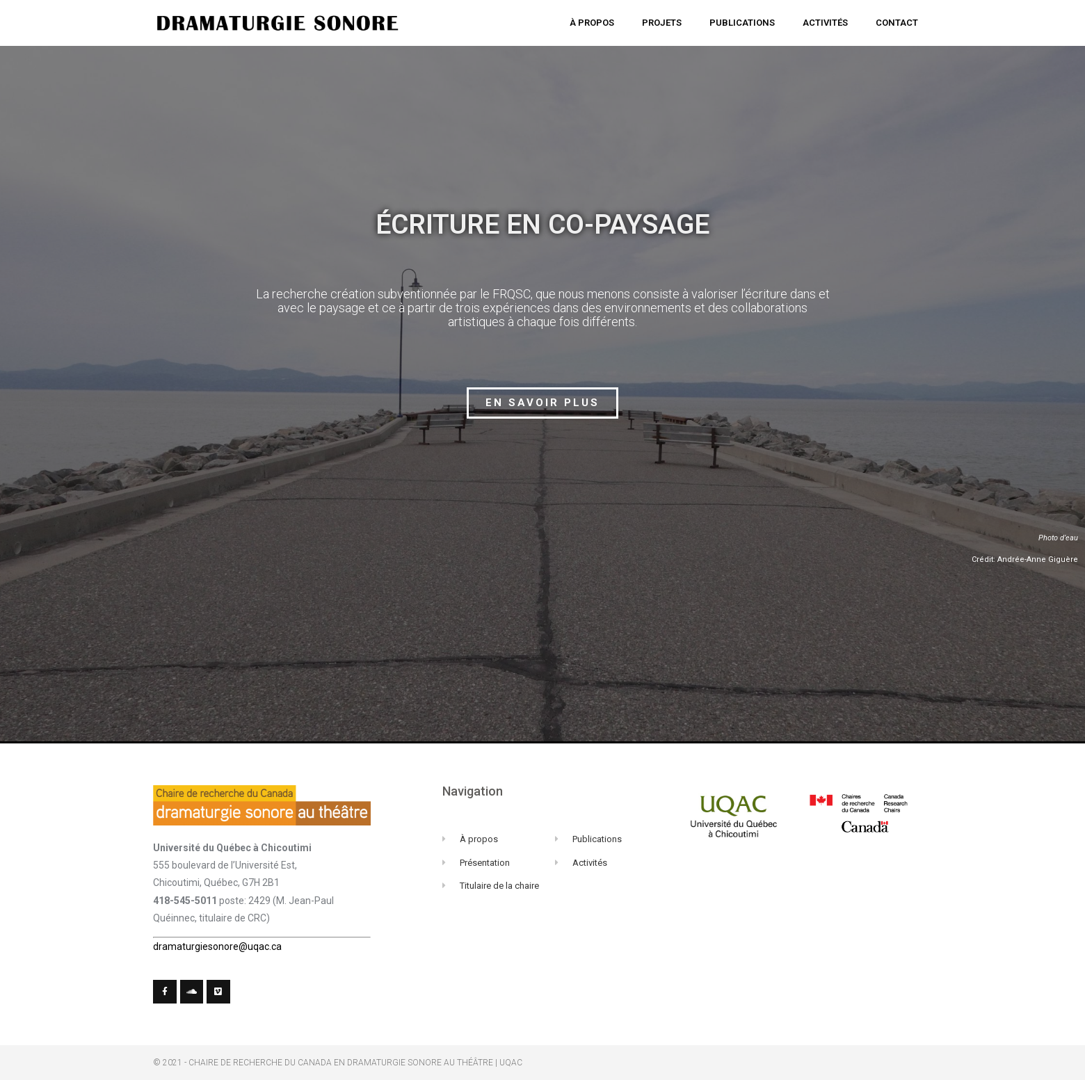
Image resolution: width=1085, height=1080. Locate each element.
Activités (825, 22)
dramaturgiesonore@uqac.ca (217, 946)
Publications (742, 22)
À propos (592, 22)
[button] (542, 403)
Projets (662, 22)
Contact (897, 22)
